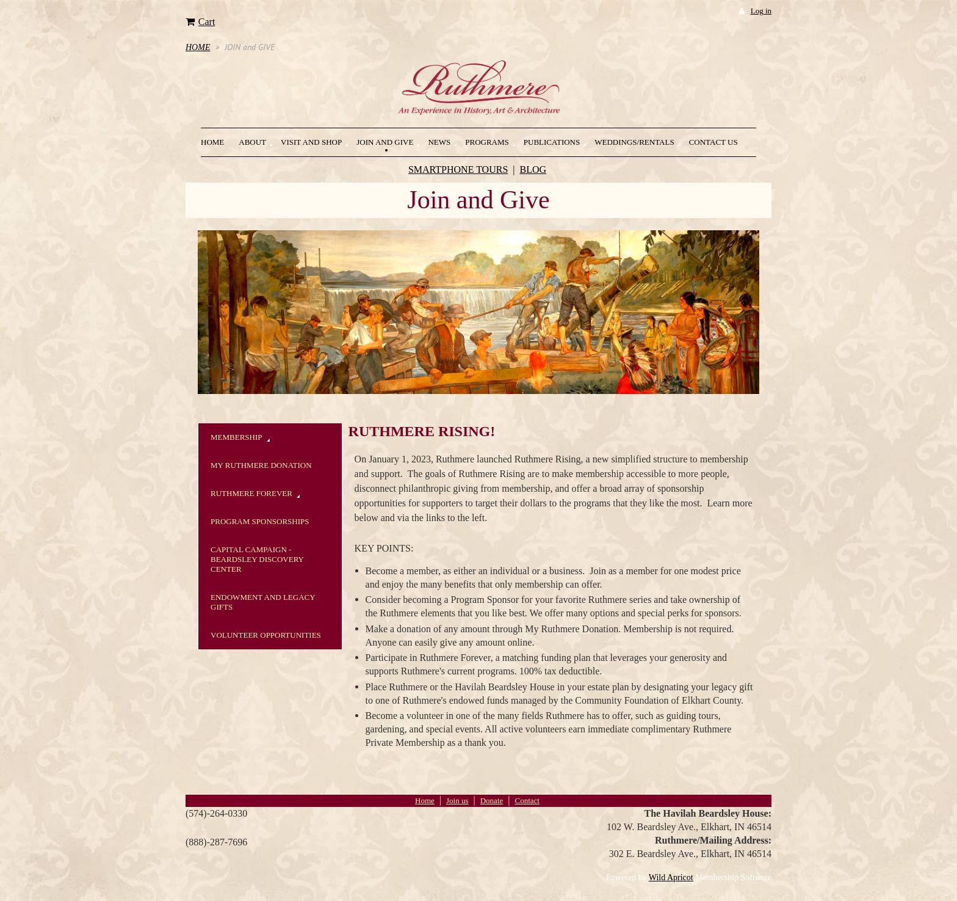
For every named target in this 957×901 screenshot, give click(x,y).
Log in (761, 10)
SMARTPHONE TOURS (458, 169)
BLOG (533, 169)
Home (425, 800)
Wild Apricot (671, 877)
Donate (492, 800)
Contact (527, 800)
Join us (457, 800)
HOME (198, 47)
